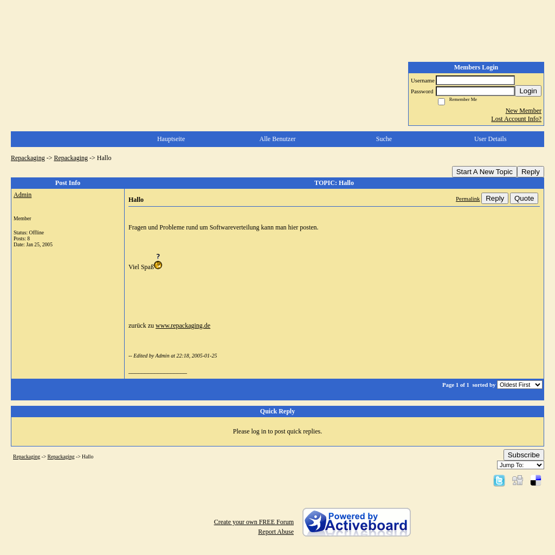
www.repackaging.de (183, 325)
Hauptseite (171, 139)
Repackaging (28, 158)
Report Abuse (276, 531)
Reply (530, 172)
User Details (490, 139)
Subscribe (524, 455)
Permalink (468, 198)
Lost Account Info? (516, 119)
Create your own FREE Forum (254, 522)
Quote (524, 198)
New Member (523, 110)
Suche (384, 139)
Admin (22, 195)
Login (528, 91)
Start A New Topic (484, 172)
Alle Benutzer (277, 139)
